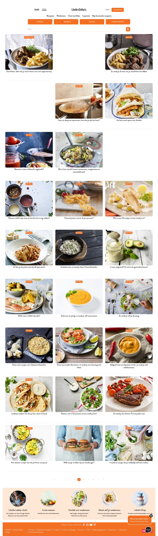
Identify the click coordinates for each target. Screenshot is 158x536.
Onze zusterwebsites (36, 532)
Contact (81, 530)
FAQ (88, 530)
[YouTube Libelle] (91, 524)
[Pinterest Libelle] (94, 524)
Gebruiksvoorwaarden (44, 530)
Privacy (31, 530)
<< (54, 479)
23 (93, 479)
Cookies (56, 530)
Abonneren (112, 530)
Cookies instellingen (69, 530)
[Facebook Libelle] (84, 524)
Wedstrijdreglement (99, 530)
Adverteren (123, 530)
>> (103, 479)
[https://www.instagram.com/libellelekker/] (87, 524)
